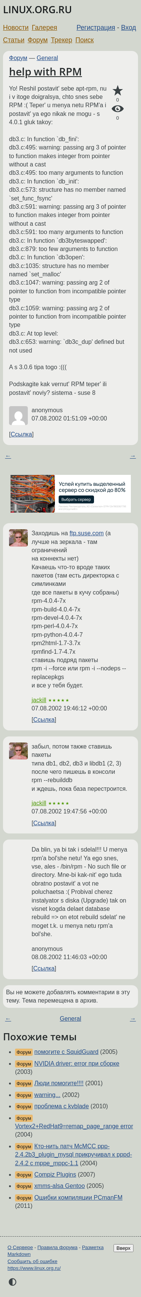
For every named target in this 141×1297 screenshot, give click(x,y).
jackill (39, 700)
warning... (47, 1095)
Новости (16, 27)
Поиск (85, 40)
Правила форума (58, 1247)
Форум (37, 40)
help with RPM (45, 71)
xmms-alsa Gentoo (59, 1186)
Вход (128, 27)
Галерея (44, 27)
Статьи (13, 40)
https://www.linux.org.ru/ (34, 1268)
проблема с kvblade (61, 1106)
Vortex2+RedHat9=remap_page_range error (74, 1126)
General (47, 58)
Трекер (61, 40)
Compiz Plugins (55, 1174)
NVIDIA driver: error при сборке (76, 1063)
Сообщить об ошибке (33, 1261)
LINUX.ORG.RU (37, 9)
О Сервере (20, 1247)
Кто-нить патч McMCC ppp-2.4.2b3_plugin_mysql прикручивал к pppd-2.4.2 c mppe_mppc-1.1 (73, 1154)
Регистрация (96, 27)
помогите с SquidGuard (66, 1052)
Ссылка (21, 434)
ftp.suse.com (87, 533)
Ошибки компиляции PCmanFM (78, 1197)
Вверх (123, 1248)
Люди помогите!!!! (58, 1083)
